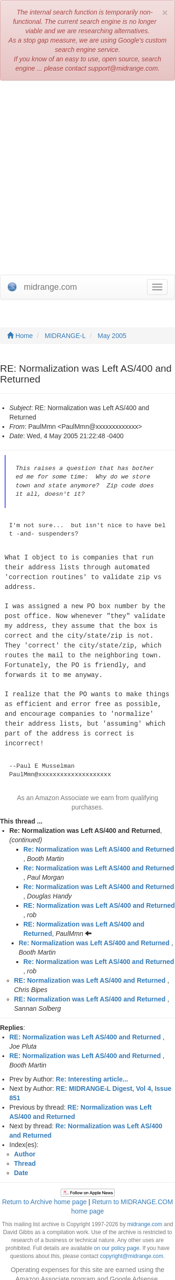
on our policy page (116, 1239)
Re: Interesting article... (92, 1070)
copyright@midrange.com (131, 1247)
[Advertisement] (87, 177)
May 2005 (112, 335)
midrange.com (144, 1216)
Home (20, 335)
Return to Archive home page (44, 1193)
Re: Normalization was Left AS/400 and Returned (98, 841)
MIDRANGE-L (65, 335)
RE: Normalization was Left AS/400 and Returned (99, 897)
